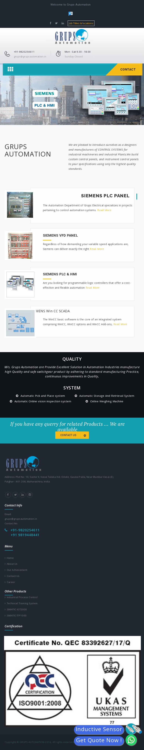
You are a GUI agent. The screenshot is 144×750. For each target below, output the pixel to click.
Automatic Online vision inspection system (42, 401)
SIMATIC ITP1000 (16, 615)
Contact (128, 69)
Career (10, 582)
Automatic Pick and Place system (43, 396)
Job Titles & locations (81, 23)
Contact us (73, 435)
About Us (11, 563)
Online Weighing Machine (106, 401)
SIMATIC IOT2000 (16, 609)
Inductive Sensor (99, 730)
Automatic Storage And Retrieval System (106, 396)
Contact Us (12, 576)
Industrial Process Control (21, 597)
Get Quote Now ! (99, 741)
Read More (104, 210)
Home (9, 558)
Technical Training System (21, 603)
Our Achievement (16, 570)
